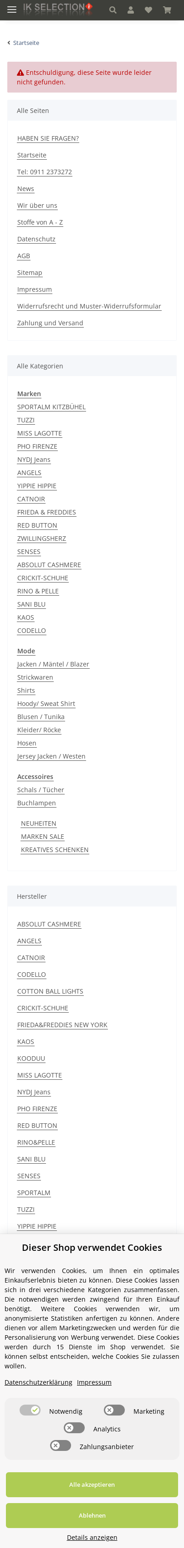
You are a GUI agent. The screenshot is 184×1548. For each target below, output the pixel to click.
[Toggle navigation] (11, 5)
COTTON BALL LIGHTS (50, 991)
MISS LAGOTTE (39, 433)
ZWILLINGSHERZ (41, 538)
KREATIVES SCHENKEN (55, 849)
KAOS (25, 617)
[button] (113, 10)
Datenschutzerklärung (38, 1382)
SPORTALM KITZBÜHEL (51, 406)
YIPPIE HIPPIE (36, 485)
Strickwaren (35, 677)
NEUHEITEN (38, 823)
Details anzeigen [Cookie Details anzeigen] (92, 1537)
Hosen (26, 743)
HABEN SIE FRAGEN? (48, 138)
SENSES (29, 551)
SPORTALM (34, 1192)
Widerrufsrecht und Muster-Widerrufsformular (89, 306)
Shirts (26, 690)
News (25, 188)
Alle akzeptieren (92, 1484)
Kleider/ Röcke (39, 729)
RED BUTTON (37, 525)
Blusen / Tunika (41, 716)
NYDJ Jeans (34, 459)
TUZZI (26, 420)
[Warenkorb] (167, 10)
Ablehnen (92, 1515)
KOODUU (31, 1058)
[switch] (30, 1410)
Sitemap (29, 272)
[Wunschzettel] (148, 10)
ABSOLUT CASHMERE (49, 564)
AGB (23, 255)
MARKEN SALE (42, 836)
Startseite (31, 155)
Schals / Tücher (40, 789)
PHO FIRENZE (37, 446)
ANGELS (29, 472)
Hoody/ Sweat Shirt (46, 703)
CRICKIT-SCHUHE (42, 577)
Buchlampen (36, 802)
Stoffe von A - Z (40, 222)
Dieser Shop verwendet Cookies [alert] (92, 1247)
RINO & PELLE (38, 591)
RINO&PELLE (36, 1142)
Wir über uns (37, 205)
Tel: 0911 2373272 (44, 171)
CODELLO (31, 630)
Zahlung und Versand (50, 322)
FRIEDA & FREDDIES (46, 512)
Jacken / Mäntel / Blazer (53, 664)
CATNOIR (31, 499)
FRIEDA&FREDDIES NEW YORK (62, 1024)
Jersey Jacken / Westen (51, 756)
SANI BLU (31, 604)
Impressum (34, 289)
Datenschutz (36, 239)
